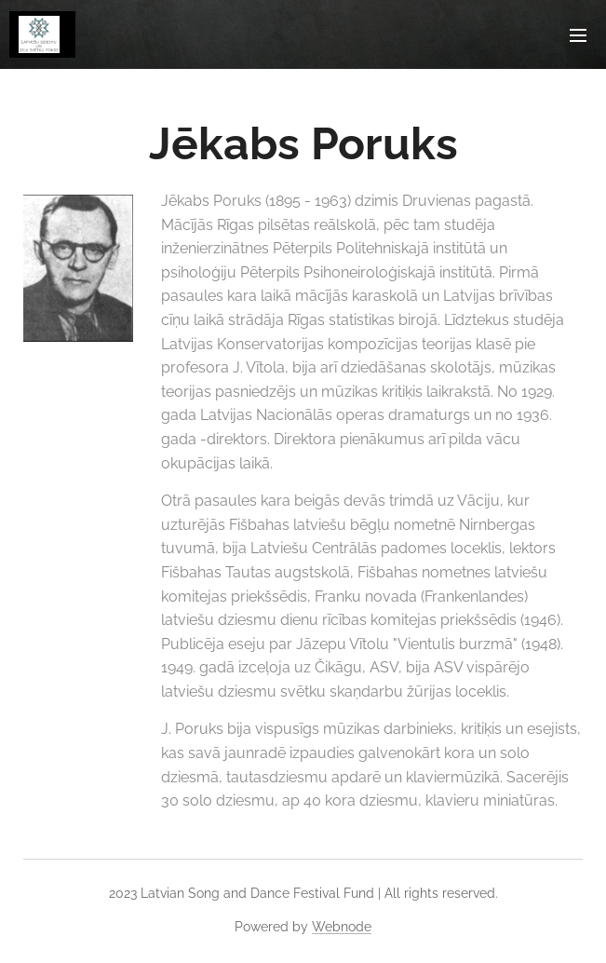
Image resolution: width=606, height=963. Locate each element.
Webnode (341, 926)
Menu (578, 35)
